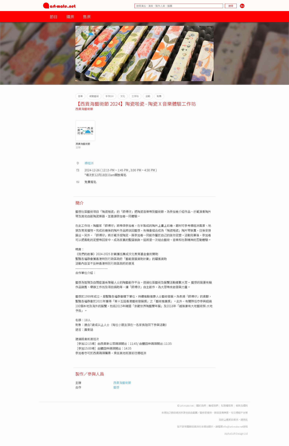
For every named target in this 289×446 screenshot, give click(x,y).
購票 (70, 16)
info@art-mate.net (233, 426)
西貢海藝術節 (84, 109)
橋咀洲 (89, 163)
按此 (245, 419)
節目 (54, 16)
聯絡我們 (213, 405)
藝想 (116, 387)
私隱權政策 (227, 405)
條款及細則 (242, 405)
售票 (87, 16)
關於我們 (201, 405)
